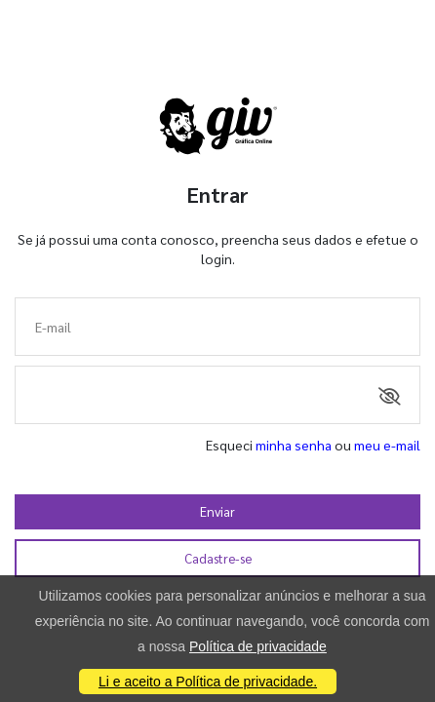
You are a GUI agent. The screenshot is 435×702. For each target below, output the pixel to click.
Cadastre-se (218, 558)
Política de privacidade (258, 646)
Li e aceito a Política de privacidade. (208, 681)
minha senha (294, 444)
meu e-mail (387, 444)
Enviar (217, 511)
